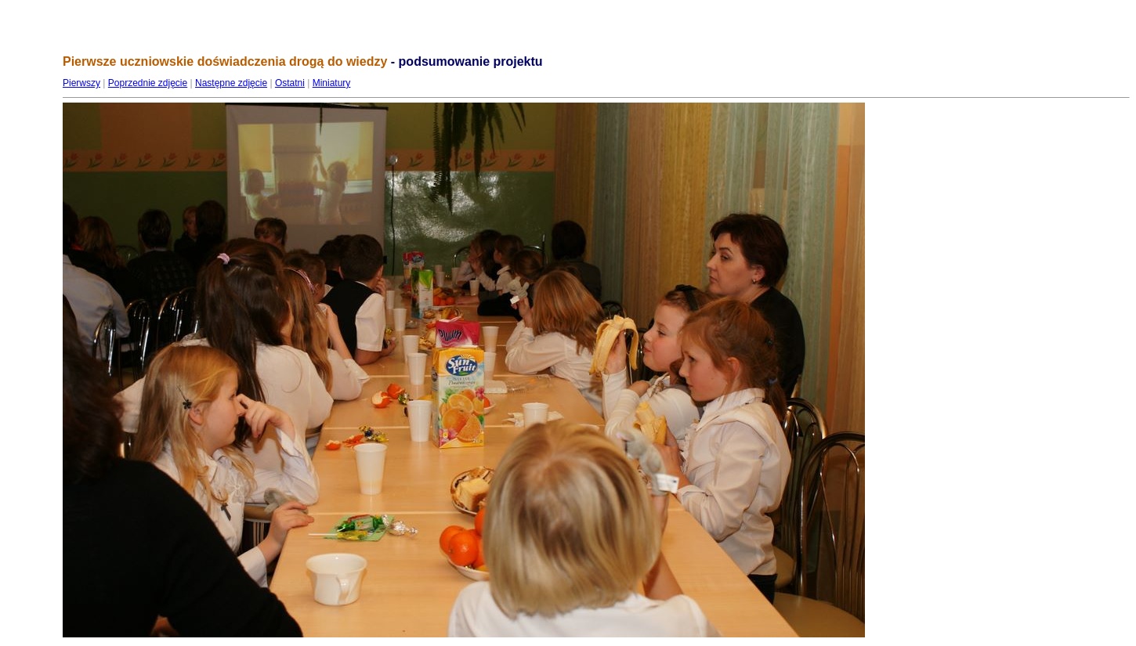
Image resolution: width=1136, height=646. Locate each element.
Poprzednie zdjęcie (147, 83)
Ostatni (290, 83)
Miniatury (332, 83)
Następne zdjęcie (231, 83)
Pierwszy (81, 83)
